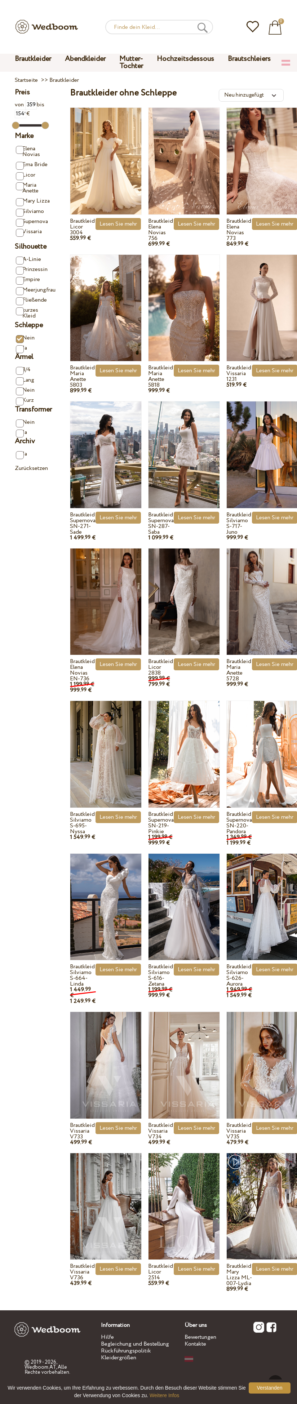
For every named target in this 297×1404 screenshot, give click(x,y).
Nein (25, 338)
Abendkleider (85, 59)
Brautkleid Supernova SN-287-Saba (161, 523)
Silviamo (30, 211)
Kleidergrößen (118, 1358)
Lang (25, 380)
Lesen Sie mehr (118, 224)
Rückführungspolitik (126, 1351)
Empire (28, 279)
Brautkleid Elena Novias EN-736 (82, 670)
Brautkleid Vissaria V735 (238, 1131)
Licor (25, 175)
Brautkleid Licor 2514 (160, 1272)
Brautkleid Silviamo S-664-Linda (82, 975)
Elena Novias (28, 152)
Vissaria (29, 231)
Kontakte (195, 1344)
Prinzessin (32, 269)
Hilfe (107, 1337)
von (26, 105)
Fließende (31, 300)
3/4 (23, 369)
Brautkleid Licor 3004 (82, 227)
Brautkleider (33, 59)
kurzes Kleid (27, 313)
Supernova (32, 221)
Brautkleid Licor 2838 (160, 667)
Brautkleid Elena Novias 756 (160, 230)
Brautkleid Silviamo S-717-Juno (238, 523)
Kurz (25, 400)
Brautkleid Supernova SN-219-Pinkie (161, 823)
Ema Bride (32, 164)
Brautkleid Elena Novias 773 (238, 230)
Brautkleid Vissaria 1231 (238, 373)
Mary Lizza (33, 201)
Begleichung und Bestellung (135, 1344)
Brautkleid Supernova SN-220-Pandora (239, 823)
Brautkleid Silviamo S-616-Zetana (160, 975)
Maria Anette (27, 188)
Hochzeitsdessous (185, 59)
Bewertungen (200, 1337)
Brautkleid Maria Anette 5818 (160, 376)
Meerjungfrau (34, 290)
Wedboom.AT (40, 1367)
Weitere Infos (164, 1395)
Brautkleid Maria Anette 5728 (238, 670)
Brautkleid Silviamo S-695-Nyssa (82, 823)
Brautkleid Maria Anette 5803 (82, 376)
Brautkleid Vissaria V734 (160, 1131)
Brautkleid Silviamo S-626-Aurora (238, 975)
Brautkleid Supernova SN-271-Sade (83, 523)
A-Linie (28, 259)
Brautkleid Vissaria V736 (82, 1272)
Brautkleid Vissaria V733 (82, 1131)
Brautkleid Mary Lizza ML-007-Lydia (239, 1275)
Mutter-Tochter (131, 62)
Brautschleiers (249, 59)
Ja (21, 348)
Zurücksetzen (31, 468)
